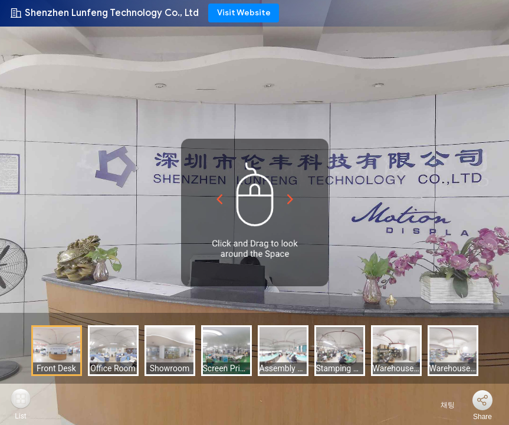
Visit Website (244, 13)
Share (482, 417)
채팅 (441, 405)
